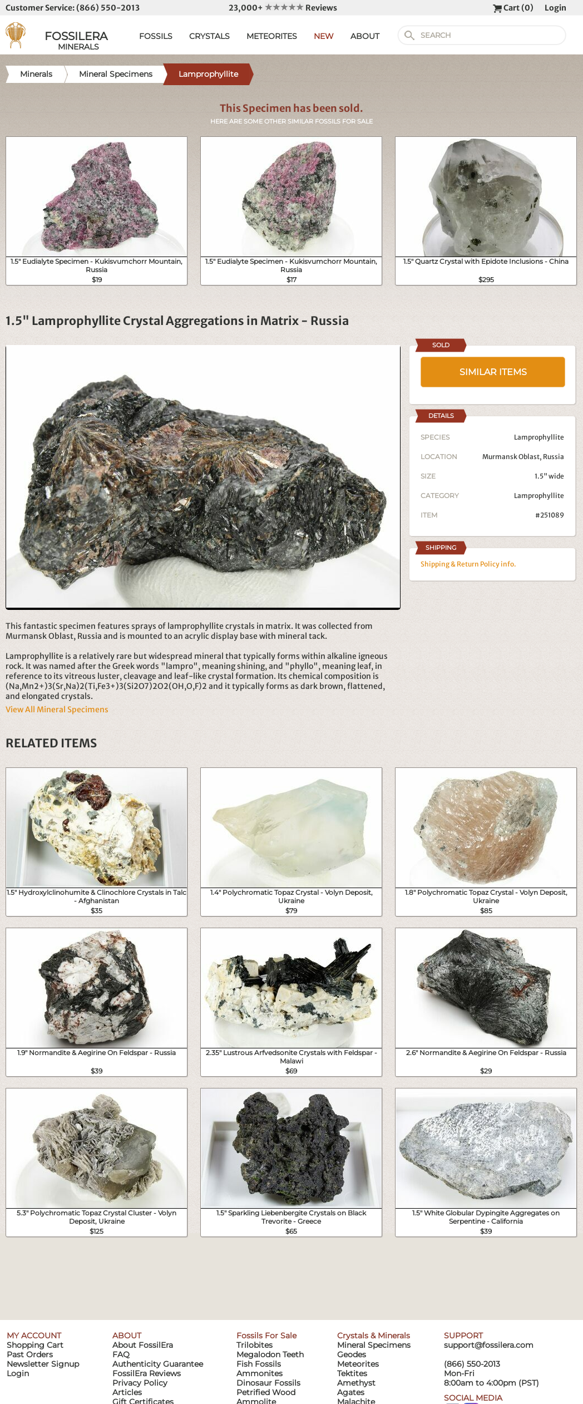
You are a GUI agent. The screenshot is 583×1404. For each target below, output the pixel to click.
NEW (324, 36)
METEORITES (271, 36)
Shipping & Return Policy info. (468, 564)
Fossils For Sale (266, 1336)
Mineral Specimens (374, 1345)
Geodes (351, 1354)
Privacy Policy (139, 1383)
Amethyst (356, 1383)
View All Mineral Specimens (57, 710)
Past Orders (30, 1354)
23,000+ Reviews (283, 8)
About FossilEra (142, 1345)
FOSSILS (155, 36)
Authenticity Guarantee (157, 1364)
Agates (350, 1392)
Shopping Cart (35, 1345)
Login (555, 8)
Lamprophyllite (539, 495)
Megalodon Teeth (270, 1354)
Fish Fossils (258, 1364)
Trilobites (254, 1345)
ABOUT (364, 36)
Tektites (352, 1373)
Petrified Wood (265, 1392)
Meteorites (358, 1364)
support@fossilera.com (488, 1345)
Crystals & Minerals (373, 1336)
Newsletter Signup (43, 1364)
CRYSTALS (209, 36)
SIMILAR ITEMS (493, 372)
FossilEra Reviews (146, 1373)
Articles (127, 1392)
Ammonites (259, 1373)
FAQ (121, 1354)
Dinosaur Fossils (268, 1383)
